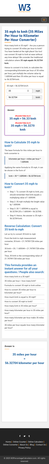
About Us (24, 445)
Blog (32, 445)
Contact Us (41, 445)
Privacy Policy (24, 448)
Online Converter (10, 445)
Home (8, 442)
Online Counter (19, 442)
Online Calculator (35, 442)
